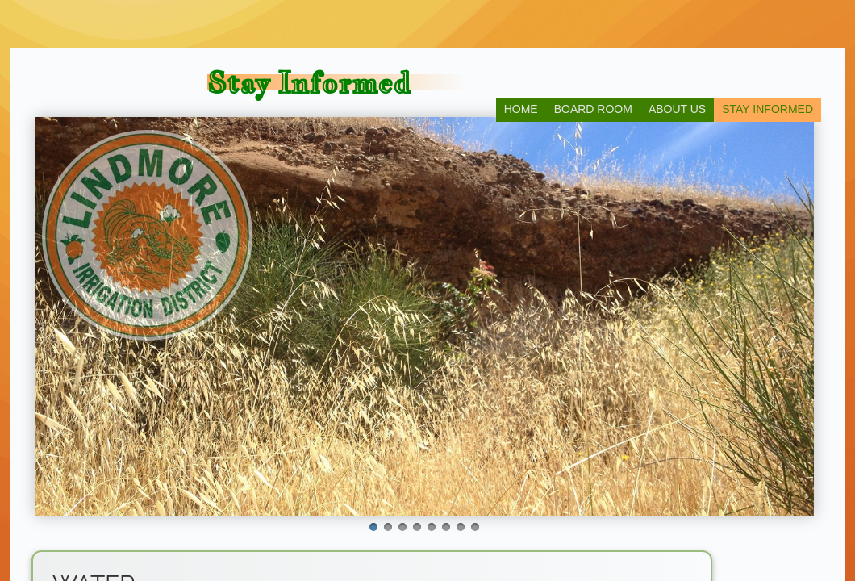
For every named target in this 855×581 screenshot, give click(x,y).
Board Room (593, 108)
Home (521, 108)
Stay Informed (767, 108)
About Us (677, 108)
